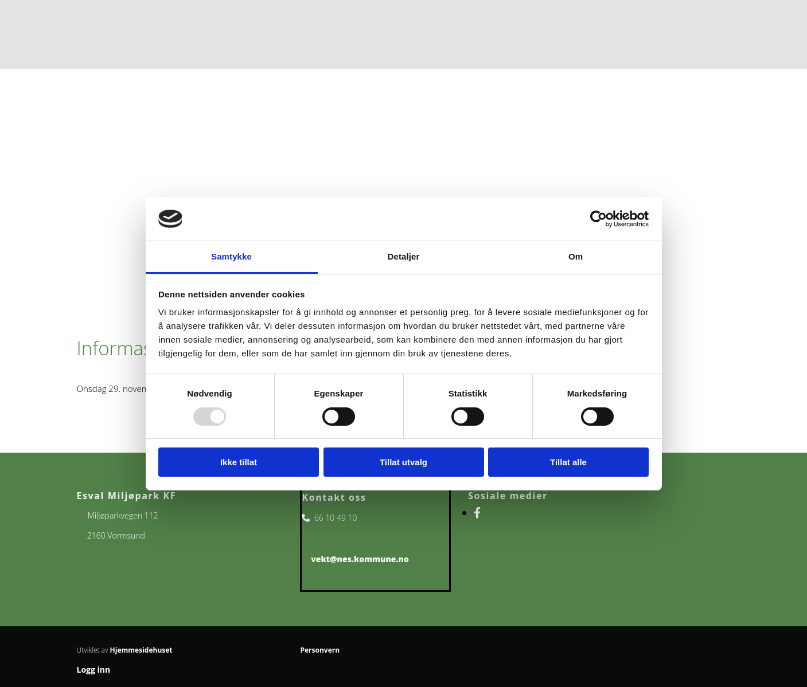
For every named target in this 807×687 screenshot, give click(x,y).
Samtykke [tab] (231, 256)
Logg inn (94, 669)
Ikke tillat (238, 462)
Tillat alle (568, 462)
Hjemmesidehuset (141, 650)
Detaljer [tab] (404, 256)
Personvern (320, 650)
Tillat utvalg (403, 462)
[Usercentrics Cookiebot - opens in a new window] (598, 218)
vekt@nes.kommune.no (360, 558)
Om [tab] (575, 256)
